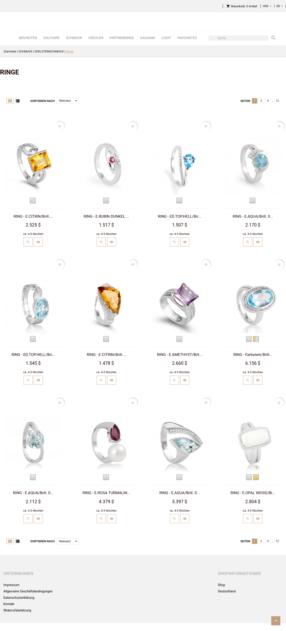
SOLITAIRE (51, 38)
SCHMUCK (74, 38)
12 (277, 100)
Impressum (11, 585)
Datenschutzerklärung (18, 597)
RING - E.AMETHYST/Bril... (179, 354)
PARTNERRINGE (121, 38)
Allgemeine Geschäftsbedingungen (28, 591)
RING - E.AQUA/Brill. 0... (253, 216)
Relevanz (69, 101)
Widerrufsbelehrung (17, 610)
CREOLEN (95, 38)
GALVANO (147, 38)
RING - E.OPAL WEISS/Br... (252, 493)
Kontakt (8, 604)
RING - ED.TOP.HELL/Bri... (179, 216)
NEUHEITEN (28, 38)
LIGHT (166, 38)
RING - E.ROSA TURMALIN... (106, 493)
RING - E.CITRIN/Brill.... (33, 216)
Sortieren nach (42, 101)
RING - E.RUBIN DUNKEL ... (106, 216)
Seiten (245, 101)
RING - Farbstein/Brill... (252, 354)
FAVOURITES (187, 38)
